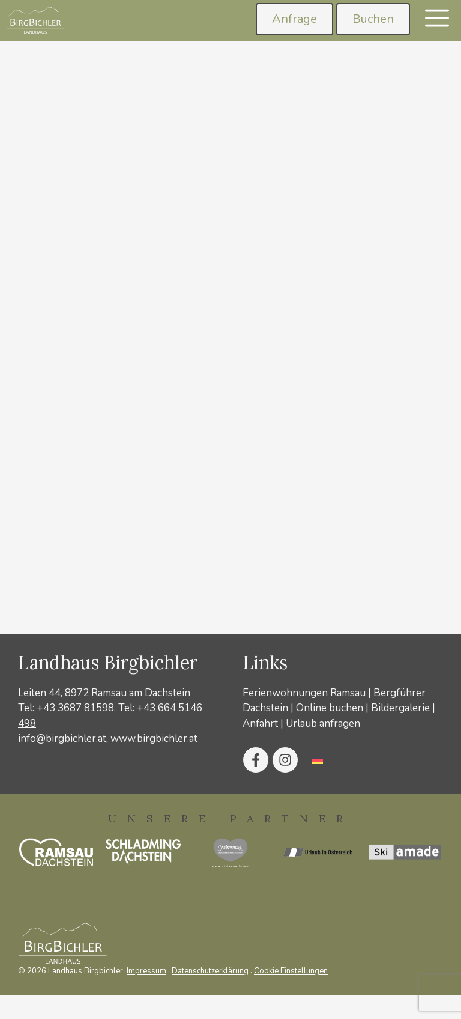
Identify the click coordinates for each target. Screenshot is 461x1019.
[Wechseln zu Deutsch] (317, 759)
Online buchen (329, 708)
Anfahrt (260, 723)
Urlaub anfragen (323, 723)
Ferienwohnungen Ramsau (304, 693)
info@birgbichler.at (62, 738)
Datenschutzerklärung (210, 970)
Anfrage (294, 19)
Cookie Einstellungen (291, 970)
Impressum (146, 970)
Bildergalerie (400, 708)
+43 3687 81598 (75, 708)
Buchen (373, 19)
